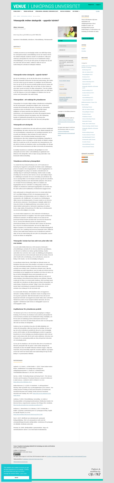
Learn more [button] (23, 473)
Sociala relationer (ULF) (88, 92)
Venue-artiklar (28, 11)
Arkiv (18, 16)
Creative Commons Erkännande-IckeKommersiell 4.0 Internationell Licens (66, 456)
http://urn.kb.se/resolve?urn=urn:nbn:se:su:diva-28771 (28, 405)
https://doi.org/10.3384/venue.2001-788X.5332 (28, 35)
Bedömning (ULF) (86, 69)
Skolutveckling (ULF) (87, 90)
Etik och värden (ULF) (87, 72)
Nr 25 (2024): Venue (26, 16)
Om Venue (76, 11)
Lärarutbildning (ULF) (87, 97)
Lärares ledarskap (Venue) (88, 119)
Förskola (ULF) (86, 77)
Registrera (91, 4)
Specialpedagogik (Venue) (88, 137)
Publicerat (17, 11)
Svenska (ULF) (85, 95)
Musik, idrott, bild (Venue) (88, 123)
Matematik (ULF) (86, 84)
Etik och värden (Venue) (88, 109)
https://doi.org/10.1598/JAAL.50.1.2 (22, 382)
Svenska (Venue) (86, 142)
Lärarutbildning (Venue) (88, 144)
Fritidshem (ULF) (86, 79)
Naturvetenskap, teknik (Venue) (90, 126)
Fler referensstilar (64, 69)
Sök (98, 11)
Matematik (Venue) (87, 121)
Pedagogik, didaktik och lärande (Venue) (65, 98)
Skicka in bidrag (65, 11)
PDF (61, 40)
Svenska (84, 51)
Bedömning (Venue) (87, 107)
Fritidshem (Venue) (87, 116)
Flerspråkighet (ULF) (87, 74)
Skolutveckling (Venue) (88, 132)
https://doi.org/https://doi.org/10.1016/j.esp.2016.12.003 (28, 414)
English (83, 48)
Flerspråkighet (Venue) (88, 111)
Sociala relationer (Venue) (88, 134)
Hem (14, 16)
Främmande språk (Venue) (88, 139)
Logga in (98, 4)
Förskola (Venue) (86, 114)
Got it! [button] (16, 477)
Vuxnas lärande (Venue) (88, 146)
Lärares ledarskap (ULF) (88, 81)
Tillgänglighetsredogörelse (20, 462)
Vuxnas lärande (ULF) (87, 100)
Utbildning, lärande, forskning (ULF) (46, 11)
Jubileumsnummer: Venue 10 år (89, 102)
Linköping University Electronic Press (33, 459)
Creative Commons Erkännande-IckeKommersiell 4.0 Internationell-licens (66, 121)
